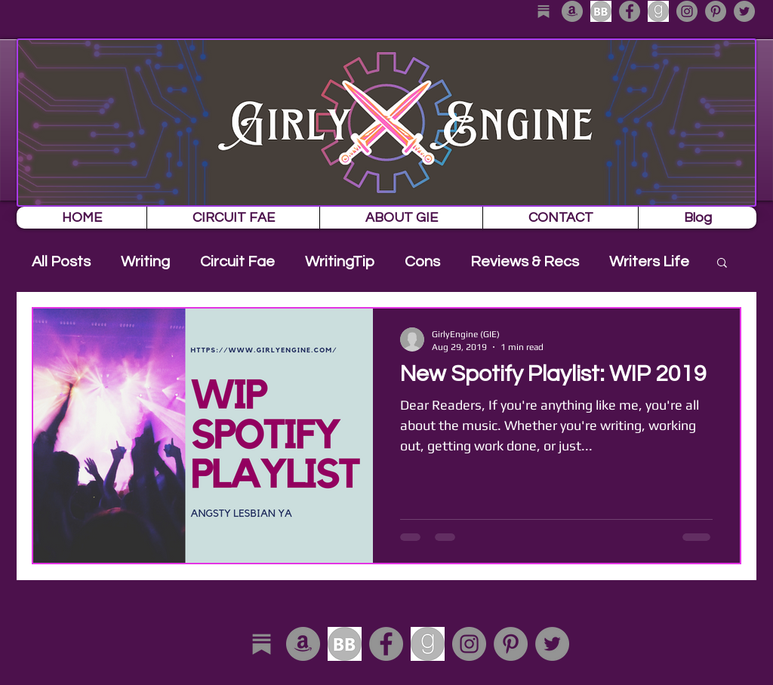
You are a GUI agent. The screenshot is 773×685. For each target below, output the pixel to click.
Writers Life (649, 261)
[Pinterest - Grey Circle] (715, 11)
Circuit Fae (237, 261)
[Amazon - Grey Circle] (572, 11)
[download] (600, 11)
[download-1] (658, 11)
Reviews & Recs (524, 261)
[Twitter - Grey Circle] (744, 11)
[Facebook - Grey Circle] (629, 11)
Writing (145, 261)
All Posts (61, 261)
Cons (422, 261)
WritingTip (339, 261)
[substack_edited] (543, 11)
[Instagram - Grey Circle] (687, 11)
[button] (722, 264)
